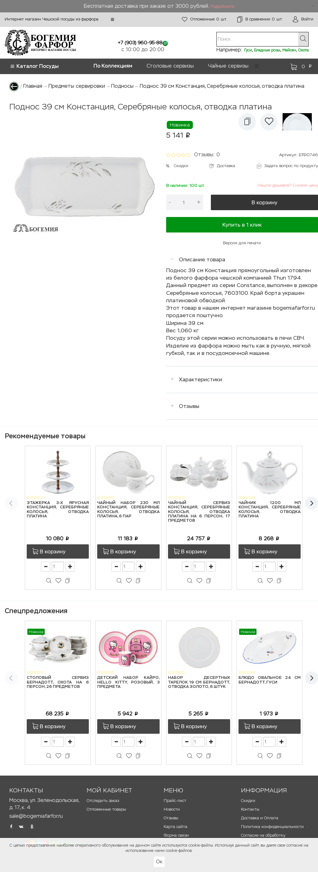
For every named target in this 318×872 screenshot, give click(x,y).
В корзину (264, 202)
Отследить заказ (103, 800)
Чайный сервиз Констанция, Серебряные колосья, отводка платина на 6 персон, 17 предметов (199, 512)
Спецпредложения (36, 610)
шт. (204, 19)
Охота (303, 50)
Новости (172, 809)
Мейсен (289, 50)
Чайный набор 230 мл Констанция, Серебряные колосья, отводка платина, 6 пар (128, 510)
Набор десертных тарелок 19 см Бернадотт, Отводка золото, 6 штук (199, 682)
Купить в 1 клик (242, 224)
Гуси (248, 50)
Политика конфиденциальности (272, 826)
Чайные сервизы (228, 66)
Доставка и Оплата (259, 818)
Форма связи (176, 835)
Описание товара (202, 259)
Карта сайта (175, 826)
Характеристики (200, 379)
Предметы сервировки (76, 86)
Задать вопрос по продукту (291, 165)
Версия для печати (242, 243)
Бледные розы (267, 50)
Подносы (122, 86)
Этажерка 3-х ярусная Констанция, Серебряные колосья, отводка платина (58, 510)
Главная (32, 86)
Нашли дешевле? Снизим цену (287, 185)
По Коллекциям (112, 66)
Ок (159, 861)
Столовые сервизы (170, 66)
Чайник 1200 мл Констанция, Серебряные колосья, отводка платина (269, 510)
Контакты (250, 809)
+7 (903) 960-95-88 (140, 43)
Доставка (226, 165)
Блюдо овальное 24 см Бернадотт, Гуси (269, 679)
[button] (112, 19)
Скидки (181, 165)
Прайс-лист (175, 800)
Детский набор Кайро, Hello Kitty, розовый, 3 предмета (128, 682)
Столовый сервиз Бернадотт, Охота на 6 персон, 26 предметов (58, 682)
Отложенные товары (106, 809)
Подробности (222, 6)
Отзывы (189, 406)
